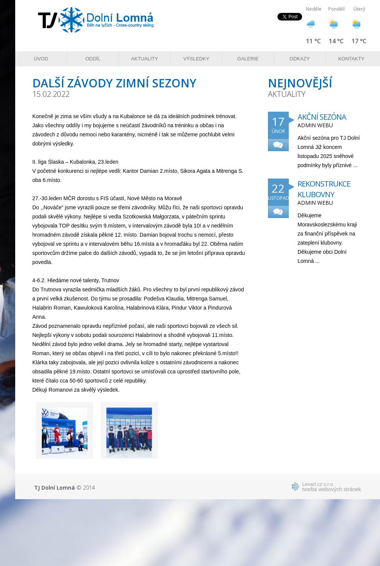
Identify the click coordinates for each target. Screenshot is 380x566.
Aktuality (144, 59)
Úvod (41, 59)
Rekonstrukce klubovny (324, 189)
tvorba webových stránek (331, 486)
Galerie (247, 59)
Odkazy (300, 59)
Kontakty (351, 59)
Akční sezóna (322, 117)
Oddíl (93, 59)
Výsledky (196, 59)
